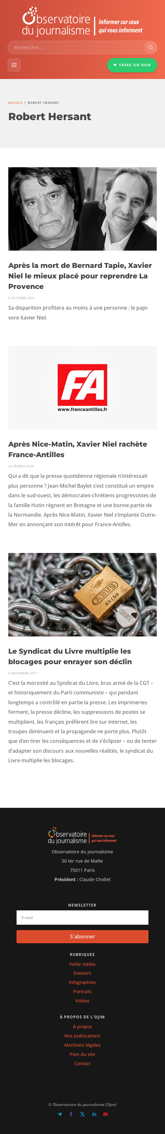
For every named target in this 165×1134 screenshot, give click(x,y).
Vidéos (82, 1001)
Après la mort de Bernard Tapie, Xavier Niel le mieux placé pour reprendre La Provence (80, 276)
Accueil (15, 102)
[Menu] (14, 65)
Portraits (82, 991)
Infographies (82, 982)
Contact (82, 1063)
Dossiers (82, 973)
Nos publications (82, 1036)
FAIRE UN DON (132, 64)
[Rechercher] (150, 47)
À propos (82, 1026)
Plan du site (82, 1054)
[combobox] (76, 47)
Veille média (82, 964)
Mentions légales (82, 1045)
